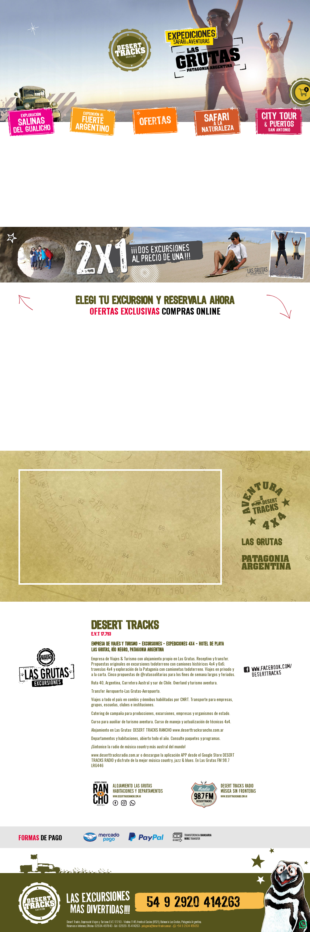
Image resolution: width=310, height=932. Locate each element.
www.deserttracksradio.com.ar (234, 796)
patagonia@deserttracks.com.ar (156, 925)
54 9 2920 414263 (193, 903)
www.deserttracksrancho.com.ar (127, 796)
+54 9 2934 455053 (186, 925)
